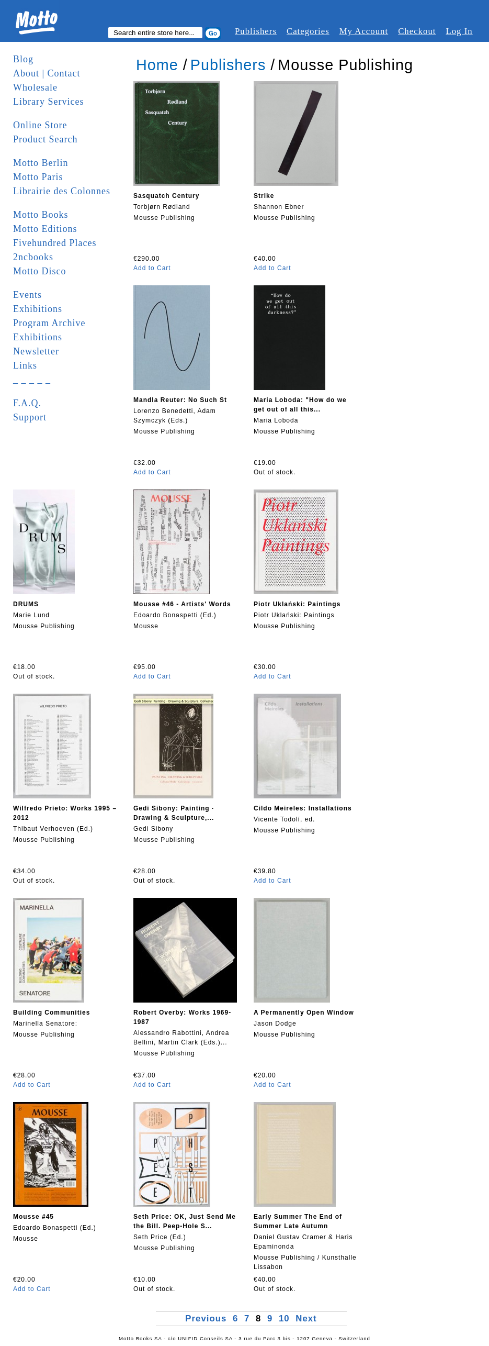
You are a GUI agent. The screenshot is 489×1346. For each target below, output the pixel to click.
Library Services (48, 101)
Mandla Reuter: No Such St (180, 400)
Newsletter (36, 351)
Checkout (417, 31)
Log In (459, 31)
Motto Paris (38, 177)
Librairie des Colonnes (61, 191)
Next (305, 1318)
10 (284, 1318)
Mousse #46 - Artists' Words (182, 604)
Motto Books (41, 214)
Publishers (256, 31)
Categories (308, 31)
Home (157, 65)
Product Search (45, 139)
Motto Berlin (41, 163)
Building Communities (51, 1012)
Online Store (40, 125)
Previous (207, 1318)
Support (30, 417)
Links (25, 365)
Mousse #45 (33, 1216)
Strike (264, 195)
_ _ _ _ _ (32, 379)
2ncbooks (33, 257)
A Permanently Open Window (304, 1012)
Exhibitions (37, 309)
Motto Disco (39, 271)
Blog (23, 59)
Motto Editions (45, 229)
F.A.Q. (27, 403)
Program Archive (49, 323)
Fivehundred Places (54, 243)
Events (27, 295)
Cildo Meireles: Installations (303, 808)
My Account (363, 31)
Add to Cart (152, 268)
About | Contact (47, 73)
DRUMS (26, 604)
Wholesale (35, 87)
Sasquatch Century (166, 195)
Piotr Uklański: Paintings (297, 604)
